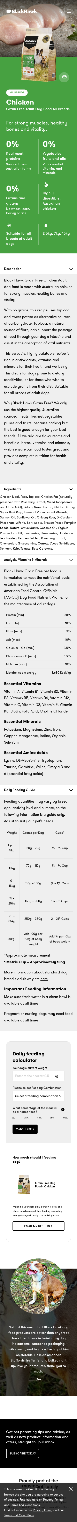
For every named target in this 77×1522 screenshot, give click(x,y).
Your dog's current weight (30, 1068)
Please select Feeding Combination (37, 1088)
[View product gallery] (64, 77)
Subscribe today (22, 1453)
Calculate (25, 1129)
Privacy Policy (43, 1510)
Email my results (38, 1226)
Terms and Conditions (19, 1515)
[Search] (60, 11)
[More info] (62, 1110)
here (44, 979)
